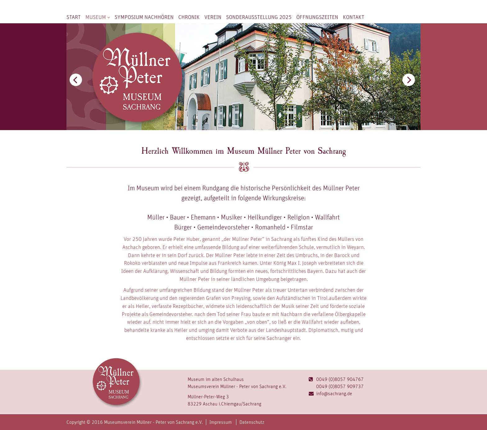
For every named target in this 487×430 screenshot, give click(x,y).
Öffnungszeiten (317, 17)
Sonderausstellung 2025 (259, 17)
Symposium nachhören (144, 17)
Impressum (220, 422)
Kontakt (353, 17)
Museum (97, 17)
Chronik (189, 17)
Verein (212, 17)
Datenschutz (251, 422)
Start (73, 17)
